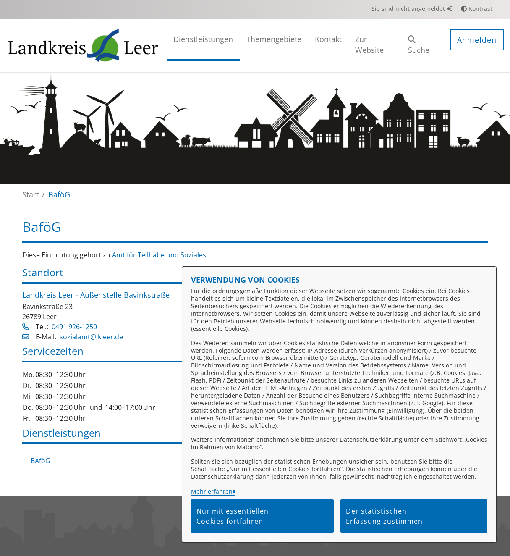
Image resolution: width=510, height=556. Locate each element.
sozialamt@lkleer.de (91, 336)
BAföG (40, 460)
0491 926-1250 (74, 326)
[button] (422, 45)
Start (30, 194)
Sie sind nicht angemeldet (411, 9)
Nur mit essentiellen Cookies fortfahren (232, 516)
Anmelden (477, 40)
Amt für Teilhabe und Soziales (159, 255)
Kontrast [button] (476, 9)
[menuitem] (203, 45)
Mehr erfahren (212, 492)
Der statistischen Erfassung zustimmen (384, 516)
